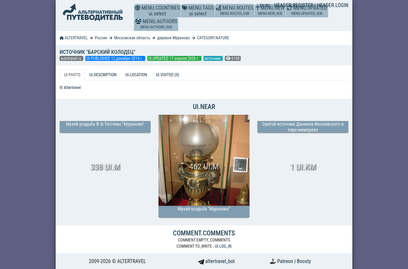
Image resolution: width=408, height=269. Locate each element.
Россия (101, 37)
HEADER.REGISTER (294, 5)
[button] (138, 21)
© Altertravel (70, 87)
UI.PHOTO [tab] (72, 74)
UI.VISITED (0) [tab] (167, 74)
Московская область (132, 37)
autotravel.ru (71, 58)
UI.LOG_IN (223, 246)
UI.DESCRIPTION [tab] (103, 74)
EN (263, 5)
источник (213, 58)
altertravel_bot (216, 261)
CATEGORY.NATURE (213, 37)
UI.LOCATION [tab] (136, 74)
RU (267, 5)
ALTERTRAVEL (74, 37)
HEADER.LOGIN (332, 5)
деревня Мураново (173, 37)
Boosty (304, 261)
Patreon (285, 261)
